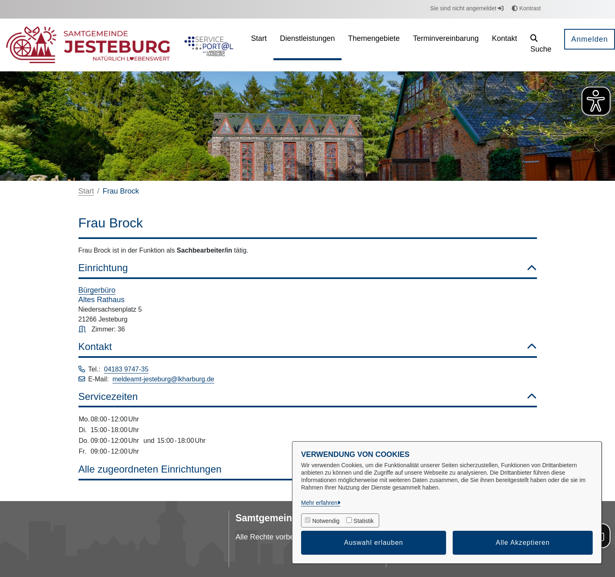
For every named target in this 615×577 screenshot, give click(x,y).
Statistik (364, 521)
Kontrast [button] (526, 8)
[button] (541, 45)
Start (86, 191)
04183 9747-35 (126, 369)
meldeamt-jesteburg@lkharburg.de (163, 379)
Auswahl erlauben (373, 542)
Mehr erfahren (319, 502)
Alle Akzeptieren (523, 542)
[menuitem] (259, 45)
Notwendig (326, 521)
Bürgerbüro (97, 290)
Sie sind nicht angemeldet (466, 8)
